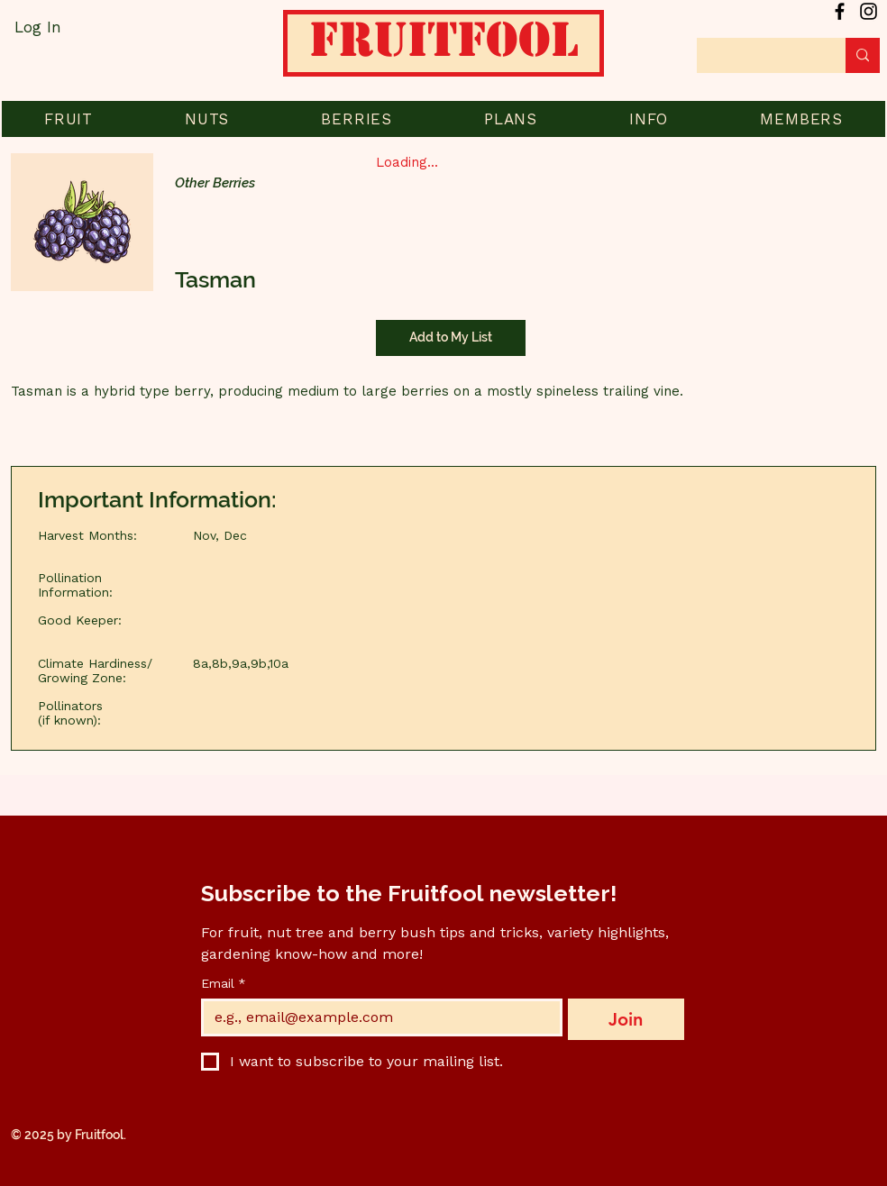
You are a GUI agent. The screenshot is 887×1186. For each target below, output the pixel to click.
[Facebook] (839, 11)
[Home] (443, 49)
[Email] (376, 1017)
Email (223, 983)
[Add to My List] (451, 338)
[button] (68, 119)
